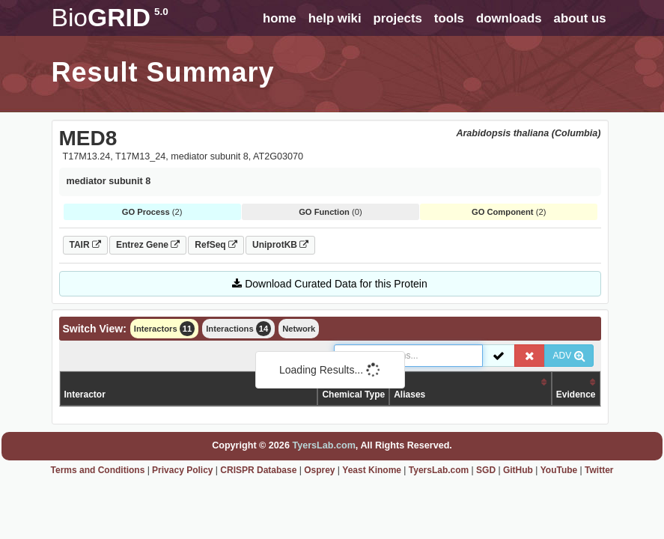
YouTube (559, 470)
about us (580, 18)
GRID (110, 17)
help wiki (335, 18)
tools (449, 18)
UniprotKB (280, 245)
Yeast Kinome (371, 470)
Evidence (576, 394)
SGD (486, 470)
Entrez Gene (148, 245)
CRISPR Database (258, 470)
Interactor (85, 394)
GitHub (518, 470)
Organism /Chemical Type (353, 388)
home (279, 18)
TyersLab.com (323, 445)
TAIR (85, 245)
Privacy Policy (182, 470)
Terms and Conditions (98, 470)
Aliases (409, 394)
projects (398, 18)
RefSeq (216, 245)
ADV (568, 355)
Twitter (599, 470)
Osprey (319, 470)
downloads (509, 18)
